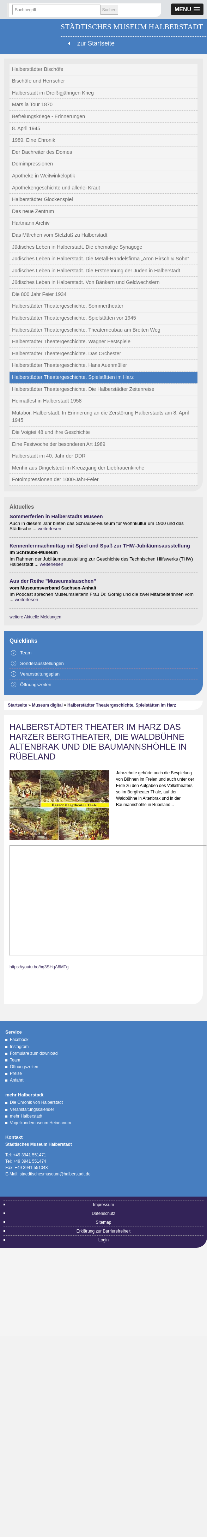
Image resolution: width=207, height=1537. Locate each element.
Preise (16, 1073)
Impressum (103, 1204)
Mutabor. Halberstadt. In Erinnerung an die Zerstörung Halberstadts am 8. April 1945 (100, 416)
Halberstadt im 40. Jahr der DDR (49, 456)
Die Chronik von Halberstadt (36, 1102)
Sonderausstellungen (42, 663)
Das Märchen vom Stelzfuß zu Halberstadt (59, 235)
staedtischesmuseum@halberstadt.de (55, 1174)
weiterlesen (49, 528)
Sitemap (103, 1222)
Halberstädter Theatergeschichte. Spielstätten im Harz (73, 377)
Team (25, 652)
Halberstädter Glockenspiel (42, 199)
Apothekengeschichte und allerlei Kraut (56, 187)
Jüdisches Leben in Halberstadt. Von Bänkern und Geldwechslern (85, 282)
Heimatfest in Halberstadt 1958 (47, 401)
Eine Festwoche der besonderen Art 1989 (58, 444)
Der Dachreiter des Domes (42, 152)
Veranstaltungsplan (40, 674)
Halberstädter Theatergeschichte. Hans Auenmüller (69, 365)
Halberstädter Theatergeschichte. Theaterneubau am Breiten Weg (86, 330)
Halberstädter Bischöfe (37, 69)
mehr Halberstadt (26, 1116)
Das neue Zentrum (33, 211)
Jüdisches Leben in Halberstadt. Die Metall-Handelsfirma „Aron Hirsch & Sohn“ (100, 258)
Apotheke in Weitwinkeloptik (43, 175)
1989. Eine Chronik (33, 140)
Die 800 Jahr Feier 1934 (39, 294)
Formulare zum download (33, 1053)
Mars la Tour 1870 (32, 104)
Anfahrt (17, 1080)
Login (103, 1240)
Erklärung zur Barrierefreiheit (103, 1231)
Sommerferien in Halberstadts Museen (56, 516)
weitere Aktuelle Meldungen (35, 617)
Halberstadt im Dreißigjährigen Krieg (53, 93)
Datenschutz (103, 1213)
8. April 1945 (26, 128)
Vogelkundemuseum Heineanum (40, 1122)
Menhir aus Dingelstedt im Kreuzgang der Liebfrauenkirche (78, 468)
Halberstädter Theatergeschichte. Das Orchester (66, 353)
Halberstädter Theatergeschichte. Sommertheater (67, 306)
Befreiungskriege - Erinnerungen (48, 116)
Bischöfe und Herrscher (38, 81)
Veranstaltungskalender (32, 1109)
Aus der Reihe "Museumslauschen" (53, 581)
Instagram (19, 1046)
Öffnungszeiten (35, 684)
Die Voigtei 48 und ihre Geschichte (51, 432)
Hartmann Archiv (30, 223)
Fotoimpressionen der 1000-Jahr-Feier (55, 479)
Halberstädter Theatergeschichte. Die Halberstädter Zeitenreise (83, 389)
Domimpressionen (32, 164)
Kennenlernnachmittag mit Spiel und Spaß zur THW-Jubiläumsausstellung (100, 546)
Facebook (19, 1039)
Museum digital (47, 705)
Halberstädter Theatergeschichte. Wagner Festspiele (71, 341)
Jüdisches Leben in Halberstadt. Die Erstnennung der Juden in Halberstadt (96, 270)
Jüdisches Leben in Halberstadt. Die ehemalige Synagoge (77, 247)
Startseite (17, 705)
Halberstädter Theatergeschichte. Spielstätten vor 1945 (74, 318)
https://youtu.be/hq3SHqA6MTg (39, 966)
